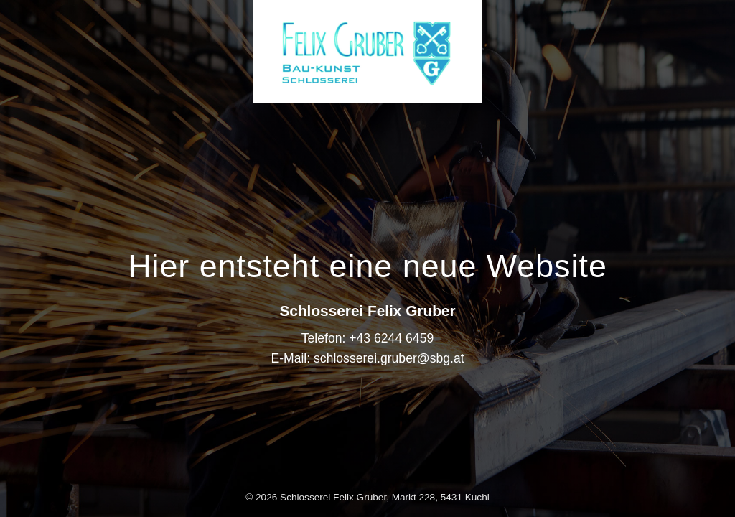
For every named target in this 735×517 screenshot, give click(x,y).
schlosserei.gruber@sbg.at (389, 358)
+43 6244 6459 (391, 338)
